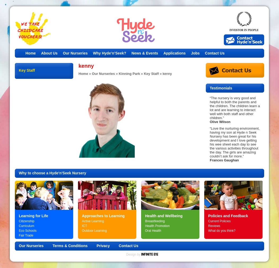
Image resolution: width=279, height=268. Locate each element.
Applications (174, 53)
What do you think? (222, 231)
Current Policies (219, 221)
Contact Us (215, 53)
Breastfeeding (155, 221)
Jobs (195, 53)
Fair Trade (26, 235)
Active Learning (93, 221)
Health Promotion (157, 226)
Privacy (103, 246)
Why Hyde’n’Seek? (109, 53)
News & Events (145, 53)
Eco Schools (28, 231)
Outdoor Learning (94, 231)
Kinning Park (129, 74)
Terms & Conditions (70, 246)
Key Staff (151, 74)
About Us (49, 53)
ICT (84, 226)
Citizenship (26, 221)
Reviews (214, 226)
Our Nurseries (75, 53)
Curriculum (26, 226)
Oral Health (153, 231)
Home (30, 53)
